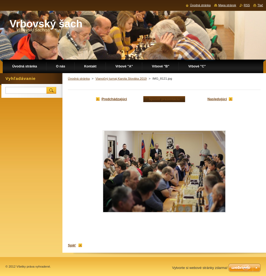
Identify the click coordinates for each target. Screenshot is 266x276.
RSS (247, 5)
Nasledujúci (217, 99)
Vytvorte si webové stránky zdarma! (200, 268)
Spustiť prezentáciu (164, 99)
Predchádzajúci (114, 99)
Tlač (260, 5)
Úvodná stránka (79, 78)
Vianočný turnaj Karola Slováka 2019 (121, 78)
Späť (72, 245)
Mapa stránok (227, 5)
